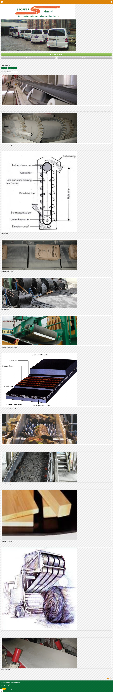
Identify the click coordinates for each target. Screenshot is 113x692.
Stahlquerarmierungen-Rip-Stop (8, 408)
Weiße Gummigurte (5, 669)
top (108, 678)
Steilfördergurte (5, 309)
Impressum (3, 686)
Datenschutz (9, 686)
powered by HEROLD (11, 689)
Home (2, 2)
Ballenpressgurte (5, 631)
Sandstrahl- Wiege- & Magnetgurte (9, 347)
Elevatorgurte (4, 233)
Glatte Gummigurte (5, 107)
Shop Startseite (12, 68)
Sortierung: (3, 71)
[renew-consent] (1, 690)
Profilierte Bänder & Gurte (7, 271)
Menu (108, 1)
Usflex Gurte (4, 446)
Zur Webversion (16, 686)
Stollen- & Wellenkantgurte (7, 145)
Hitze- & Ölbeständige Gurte (7, 483)
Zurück (4, 68)
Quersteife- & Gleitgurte (6, 541)
